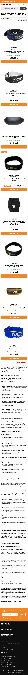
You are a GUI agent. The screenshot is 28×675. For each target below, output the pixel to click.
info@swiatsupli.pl (10, 666)
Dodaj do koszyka (14, 62)
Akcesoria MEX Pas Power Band (14, 349)
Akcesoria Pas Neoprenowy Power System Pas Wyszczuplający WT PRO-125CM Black (14, 222)
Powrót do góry (21, 362)
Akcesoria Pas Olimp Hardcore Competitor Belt (14, 266)
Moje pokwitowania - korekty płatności (11, 643)
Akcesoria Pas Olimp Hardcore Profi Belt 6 (14, 179)
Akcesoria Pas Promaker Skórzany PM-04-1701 (14, 137)
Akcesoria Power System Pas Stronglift (14, 308)
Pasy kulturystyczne (14, 49)
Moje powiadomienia (7, 649)
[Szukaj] (14, 8)
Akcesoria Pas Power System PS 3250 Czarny (14, 94)
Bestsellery (16, 19)
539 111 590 (9, 662)
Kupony (4, 647)
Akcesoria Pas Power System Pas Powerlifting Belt (14, 51)
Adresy (4, 645)
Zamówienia (5, 641)
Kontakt (5, 652)
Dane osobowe (6, 639)
